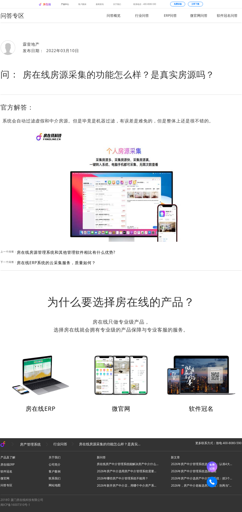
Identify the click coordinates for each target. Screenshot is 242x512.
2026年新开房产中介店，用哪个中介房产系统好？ (128, 485)
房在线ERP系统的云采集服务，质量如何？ (56, 262)
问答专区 (6, 485)
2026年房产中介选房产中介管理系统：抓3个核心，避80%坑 (202, 478)
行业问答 (142, 15)
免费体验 (178, 4)
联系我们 (54, 478)
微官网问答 (198, 15)
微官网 (121, 408)
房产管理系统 (30, 444)
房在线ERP (41, 408)
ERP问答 (170, 15)
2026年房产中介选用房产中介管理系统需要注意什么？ (128, 471)
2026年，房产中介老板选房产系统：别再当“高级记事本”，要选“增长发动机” (202, 485)
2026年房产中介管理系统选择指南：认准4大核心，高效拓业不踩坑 (202, 464)
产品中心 (65, 4)
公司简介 (54, 464)
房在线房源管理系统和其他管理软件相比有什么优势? (66, 252)
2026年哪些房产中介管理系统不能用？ (122, 478)
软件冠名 (201, 408)
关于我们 (117, 4)
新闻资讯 (100, 4)
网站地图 (54, 485)
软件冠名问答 (227, 15)
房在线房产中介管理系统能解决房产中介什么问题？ (128, 464)
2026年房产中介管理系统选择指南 (193, 471)
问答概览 (114, 15)
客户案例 (82, 4)
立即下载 (195, 4)
